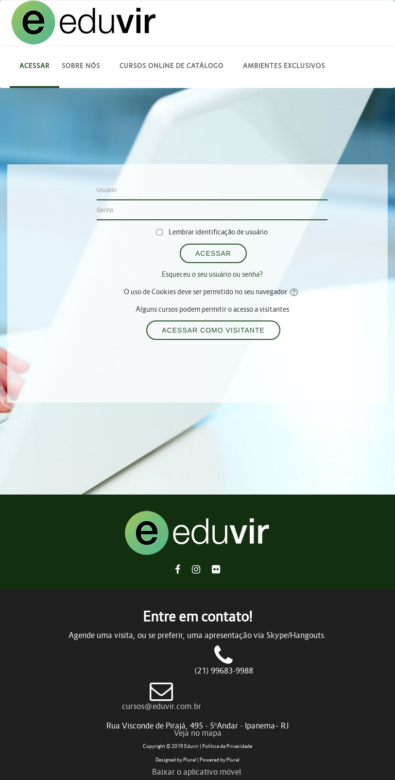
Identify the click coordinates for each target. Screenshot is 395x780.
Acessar (34, 66)
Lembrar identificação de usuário (218, 232)
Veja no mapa (198, 733)
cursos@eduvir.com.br (161, 706)
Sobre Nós (81, 66)
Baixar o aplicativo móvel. (197, 772)
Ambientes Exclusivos (284, 66)
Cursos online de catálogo (171, 66)
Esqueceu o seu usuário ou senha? (212, 274)
